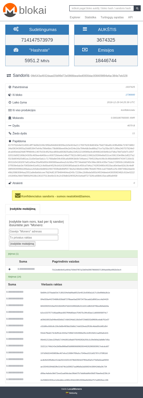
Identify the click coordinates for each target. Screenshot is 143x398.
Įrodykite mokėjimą (22, 208)
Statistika (90, 17)
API (130, 17)
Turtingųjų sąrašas (112, 17)
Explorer (75, 17)
